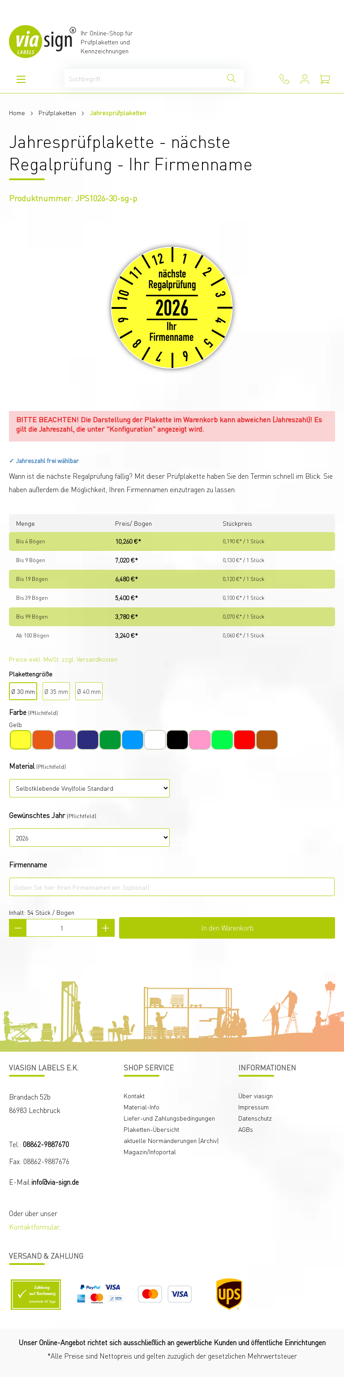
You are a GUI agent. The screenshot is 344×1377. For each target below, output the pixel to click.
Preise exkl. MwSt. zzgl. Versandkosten (63, 659)
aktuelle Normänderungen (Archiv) (171, 1140)
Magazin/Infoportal (150, 1152)
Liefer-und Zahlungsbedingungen (169, 1118)
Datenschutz (255, 1118)
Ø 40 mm (89, 691)
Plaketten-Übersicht (151, 1129)
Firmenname (28, 864)
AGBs (245, 1129)
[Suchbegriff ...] (141, 78)
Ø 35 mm (56, 691)
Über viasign (255, 1095)
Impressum (253, 1107)
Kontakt (134, 1095)
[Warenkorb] (325, 79)
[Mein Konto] (305, 79)
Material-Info (141, 1107)
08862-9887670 (46, 1144)
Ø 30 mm (23, 691)
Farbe (17, 712)
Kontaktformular (34, 1226)
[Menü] (21, 79)
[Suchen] (231, 78)
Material (21, 766)
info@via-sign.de (55, 1181)
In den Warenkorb (227, 927)
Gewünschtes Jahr (37, 815)
